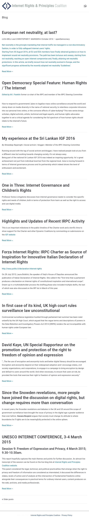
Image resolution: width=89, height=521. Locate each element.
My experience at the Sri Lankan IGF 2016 (38, 138)
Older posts (8, 499)
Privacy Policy (67, 515)
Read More (7, 71)
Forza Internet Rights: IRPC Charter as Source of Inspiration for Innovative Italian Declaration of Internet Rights (44, 257)
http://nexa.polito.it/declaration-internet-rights (22, 269)
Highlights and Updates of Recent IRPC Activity (43, 221)
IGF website (10, 235)
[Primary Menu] (85, 6)
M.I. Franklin (15, 94)
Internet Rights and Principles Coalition (45, 515)
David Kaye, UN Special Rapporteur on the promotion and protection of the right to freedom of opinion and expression (38, 350)
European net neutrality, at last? (29, 32)
